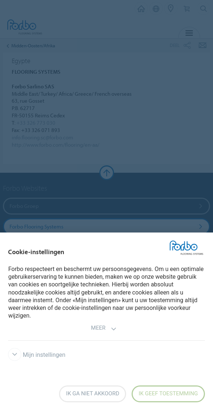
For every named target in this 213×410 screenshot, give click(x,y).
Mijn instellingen (36, 354)
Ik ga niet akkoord (92, 393)
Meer (103, 329)
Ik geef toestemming (168, 393)
